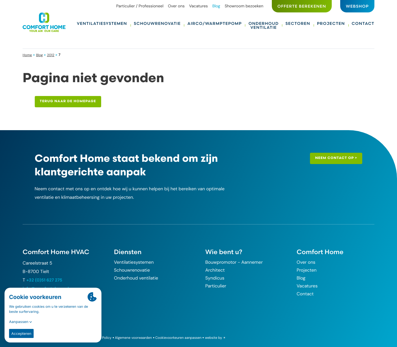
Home (27, 54)
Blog (40, 54)
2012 (51, 54)
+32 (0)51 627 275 (45, 280)
